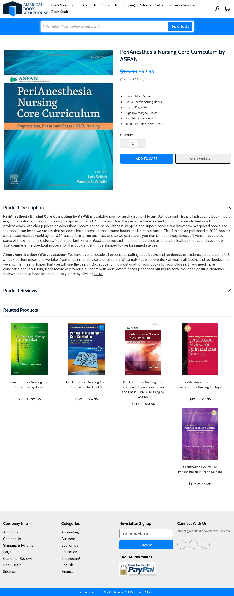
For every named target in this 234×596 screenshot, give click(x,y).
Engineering (70, 558)
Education (69, 552)
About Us (89, 5)
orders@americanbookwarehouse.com (203, 531)
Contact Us (109, 5)
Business (68, 539)
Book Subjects (64, 5)
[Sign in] (217, 8)
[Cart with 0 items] (227, 8)
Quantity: (127, 135)
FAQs (159, 5)
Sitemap (9, 571)
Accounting (70, 532)
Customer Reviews (181, 5)
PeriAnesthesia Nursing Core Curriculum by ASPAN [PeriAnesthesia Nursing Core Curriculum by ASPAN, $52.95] (86, 384)
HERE (98, 274)
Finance (67, 571)
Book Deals (60, 12)
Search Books (180, 26)
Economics (69, 545)
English (67, 565)
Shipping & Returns (136, 5)
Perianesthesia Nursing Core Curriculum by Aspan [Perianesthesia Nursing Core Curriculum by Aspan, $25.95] (29, 384)
